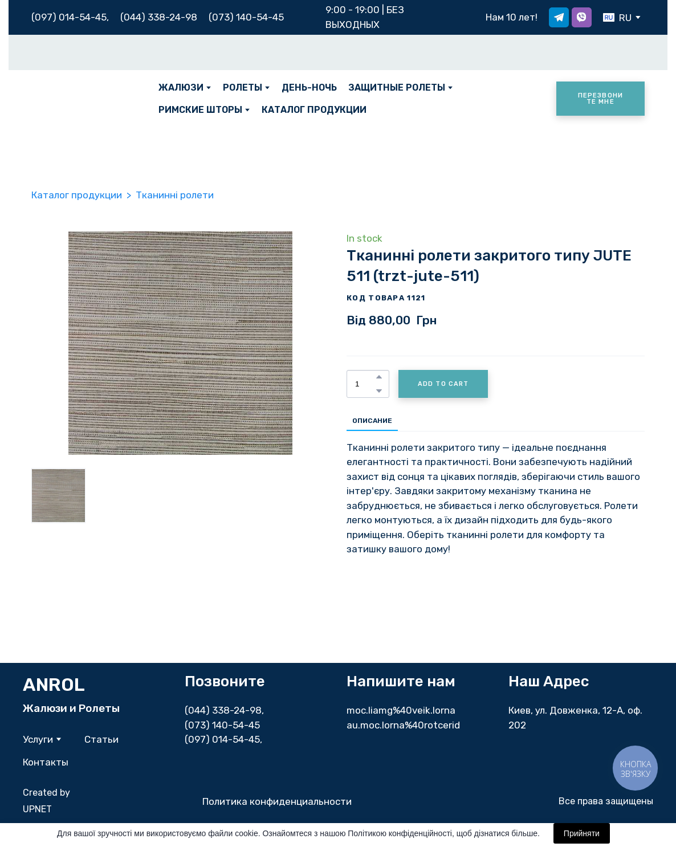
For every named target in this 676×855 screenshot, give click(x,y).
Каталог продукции (76, 195)
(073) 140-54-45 (246, 17)
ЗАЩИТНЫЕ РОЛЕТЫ (396, 87)
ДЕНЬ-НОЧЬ (309, 87)
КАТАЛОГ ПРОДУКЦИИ (314, 109)
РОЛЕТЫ (242, 87)
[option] (617, 17)
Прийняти (582, 833)
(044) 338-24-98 (223, 710)
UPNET (37, 809)
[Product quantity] (365, 384)
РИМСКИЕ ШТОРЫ (200, 109)
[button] (559, 17)
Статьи (101, 739)
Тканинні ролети (175, 195)
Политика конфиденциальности (277, 801)
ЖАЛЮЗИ (180, 87)
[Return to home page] (86, 99)
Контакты (45, 762)
